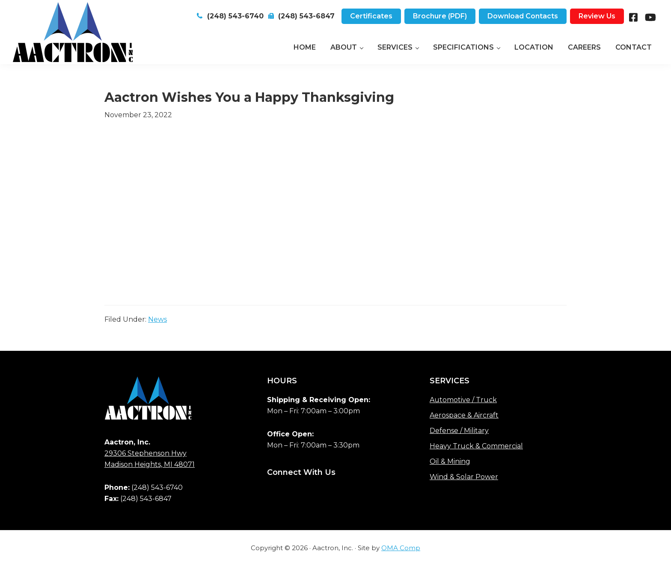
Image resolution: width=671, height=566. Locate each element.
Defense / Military (459, 431)
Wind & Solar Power (464, 477)
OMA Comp (400, 548)
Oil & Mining (450, 461)
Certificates (371, 16)
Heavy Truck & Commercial (476, 446)
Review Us (597, 16)
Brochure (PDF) (440, 16)
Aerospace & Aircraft (464, 415)
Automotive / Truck (463, 400)
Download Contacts (522, 16)
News (157, 319)
